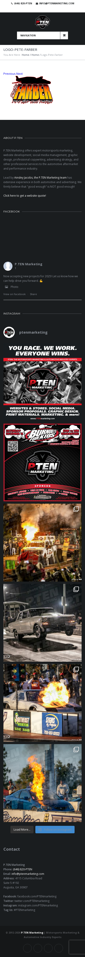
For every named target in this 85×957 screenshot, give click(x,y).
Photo (10, 287)
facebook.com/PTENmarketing (36, 896)
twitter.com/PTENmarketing (32, 901)
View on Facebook (14, 294)
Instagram (51, 9)
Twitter (38, 9)
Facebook (31, 9)
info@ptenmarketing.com (56, 3)
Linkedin (44, 9)
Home (25, 54)
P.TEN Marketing (28, 264)
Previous (9, 74)
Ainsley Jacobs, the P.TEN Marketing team (40, 177)
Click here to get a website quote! (24, 196)
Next (19, 74)
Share (33, 294)
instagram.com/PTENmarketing (38, 905)
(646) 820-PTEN (22, 869)
